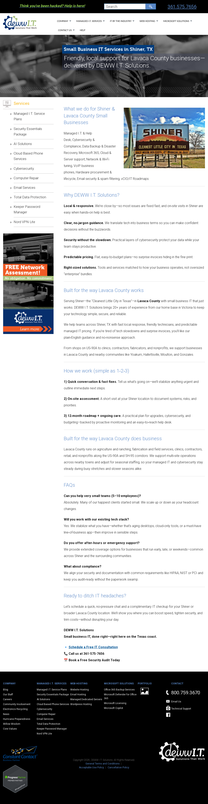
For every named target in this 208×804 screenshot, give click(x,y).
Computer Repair (26, 178)
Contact (177, 683)
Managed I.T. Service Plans (52, 689)
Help (82, 30)
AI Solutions (23, 144)
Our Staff (8, 694)
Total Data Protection (30, 197)
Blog (5, 689)
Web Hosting (147, 21)
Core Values (10, 728)
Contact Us (65, 30)
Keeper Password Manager (52, 728)
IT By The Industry (120, 21)
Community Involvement (16, 704)
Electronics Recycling (15, 709)
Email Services (24, 188)
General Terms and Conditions (103, 763)
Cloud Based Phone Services (53, 704)
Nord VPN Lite (24, 222)
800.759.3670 (185, 693)
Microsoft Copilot (113, 708)
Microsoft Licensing (115, 703)
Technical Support (181, 708)
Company (62, 21)
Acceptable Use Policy (91, 767)
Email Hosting (78, 694)
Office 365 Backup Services (119, 689)
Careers (7, 699)
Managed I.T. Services (89, 21)
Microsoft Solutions (176, 21)
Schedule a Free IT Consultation (93, 647)
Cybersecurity (24, 168)
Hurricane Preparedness (16, 719)
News (6, 714)
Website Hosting (79, 689)
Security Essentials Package (53, 694)
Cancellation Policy (118, 767)
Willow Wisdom (11, 723)
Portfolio (145, 683)
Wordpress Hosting (81, 704)
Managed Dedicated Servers (86, 699)
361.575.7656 (182, 7)
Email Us (176, 701)
